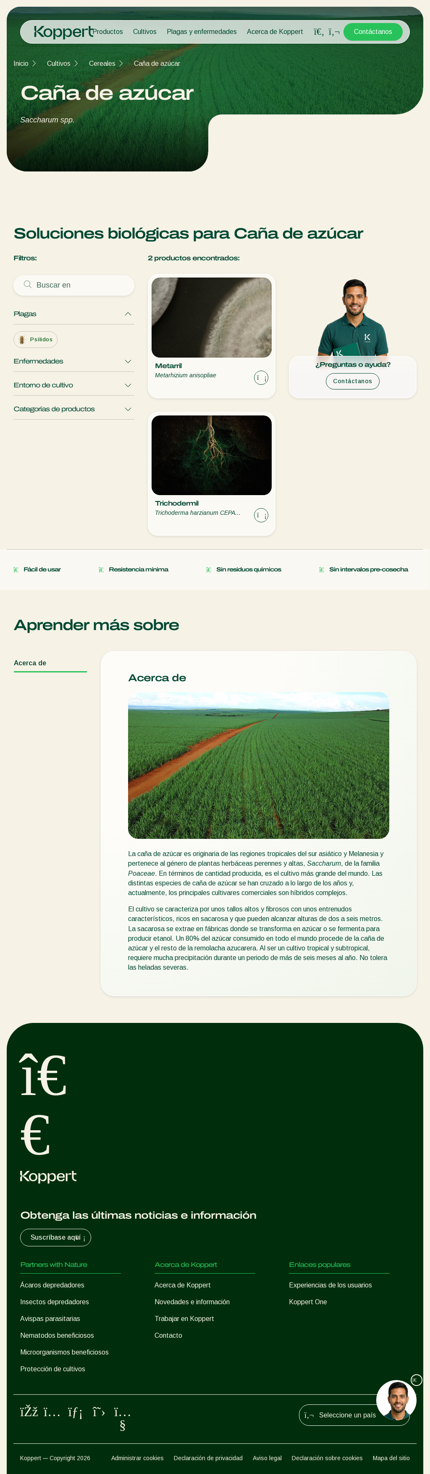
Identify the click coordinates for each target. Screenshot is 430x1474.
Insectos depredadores (54, 1301)
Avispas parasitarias (50, 1318)
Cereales (102, 63)
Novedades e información (192, 1301)
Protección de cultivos (52, 1369)
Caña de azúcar (157, 63)
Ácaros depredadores (52, 1285)
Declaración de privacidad (208, 1458)
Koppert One (308, 1301)
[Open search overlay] (319, 31)
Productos (107, 31)
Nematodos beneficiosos (57, 1335)
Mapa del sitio (391, 1458)
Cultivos (145, 31)
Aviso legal (267, 1458)
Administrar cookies (137, 1458)
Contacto (168, 1335)
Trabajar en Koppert (184, 1318)
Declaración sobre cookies (327, 1458)
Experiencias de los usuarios (330, 1285)
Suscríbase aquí (59, 1237)
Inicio (21, 63)
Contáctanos (373, 31)
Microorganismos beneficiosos (64, 1352)
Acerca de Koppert (275, 31)
